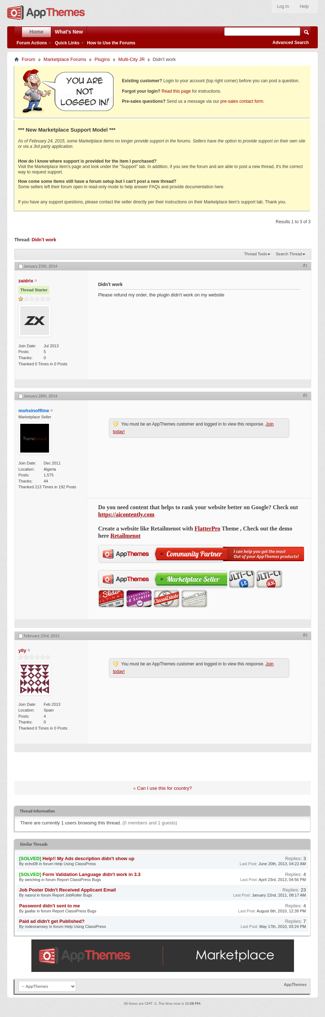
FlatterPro (207, 528)
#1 (305, 265)
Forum (28, 59)
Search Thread (289, 254)
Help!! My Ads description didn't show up (89, 858)
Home (37, 32)
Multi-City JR (131, 59)
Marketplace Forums (65, 59)
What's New (69, 32)
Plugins (102, 59)
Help (304, 6)
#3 (305, 635)
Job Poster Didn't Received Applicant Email (67, 890)
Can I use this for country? (164, 788)
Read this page (176, 91)
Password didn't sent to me (49, 905)
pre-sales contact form (241, 101)
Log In (283, 6)
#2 (305, 395)
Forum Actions (32, 42)
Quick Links (67, 42)
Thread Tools (255, 254)
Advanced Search (290, 42)
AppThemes (295, 984)
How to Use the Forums (111, 42)
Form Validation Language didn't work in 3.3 (92, 874)
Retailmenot (125, 536)
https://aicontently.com (126, 514)
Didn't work (44, 240)
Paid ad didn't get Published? (52, 921)
